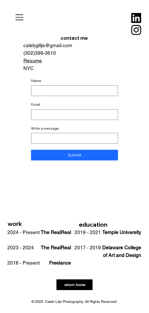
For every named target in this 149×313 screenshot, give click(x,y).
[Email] (73, 115)
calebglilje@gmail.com (47, 45)
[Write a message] (73, 138)
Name (36, 80)
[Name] (73, 91)
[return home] (74, 284)
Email (35, 104)
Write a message (45, 128)
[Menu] (19, 17)
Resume (32, 60)
